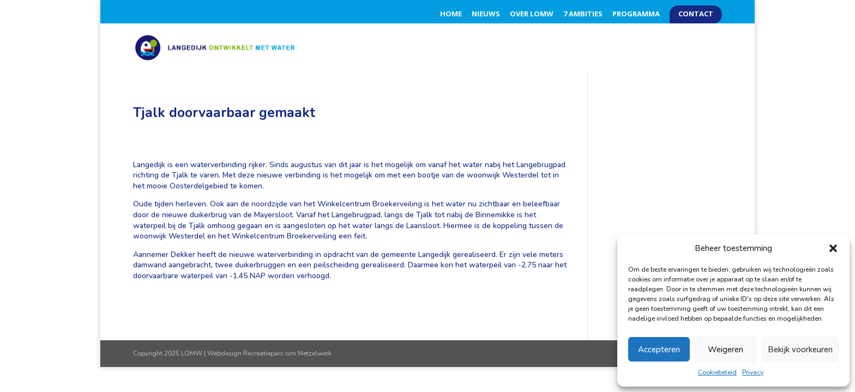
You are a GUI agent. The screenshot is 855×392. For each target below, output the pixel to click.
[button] (833, 248)
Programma (636, 14)
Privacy (752, 372)
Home (451, 14)
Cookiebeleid (717, 372)
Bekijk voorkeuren (800, 349)
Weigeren (725, 349)
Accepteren (659, 349)
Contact (695, 14)
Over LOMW (531, 14)
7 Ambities (583, 14)
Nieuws (486, 14)
